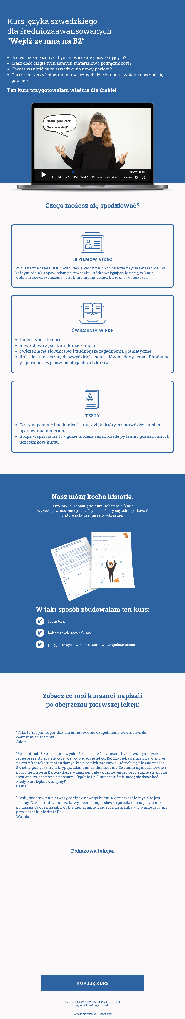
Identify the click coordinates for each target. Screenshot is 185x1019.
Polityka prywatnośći (85, 1013)
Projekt (105, 1005)
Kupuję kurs (92, 983)
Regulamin (106, 1013)
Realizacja (93, 1005)
